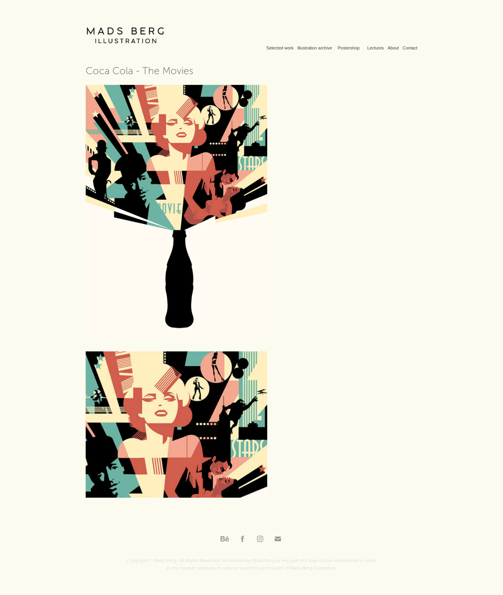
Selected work (280, 48)
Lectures (375, 48)
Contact (409, 48)
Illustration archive (314, 48)
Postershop (349, 48)
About (393, 48)
